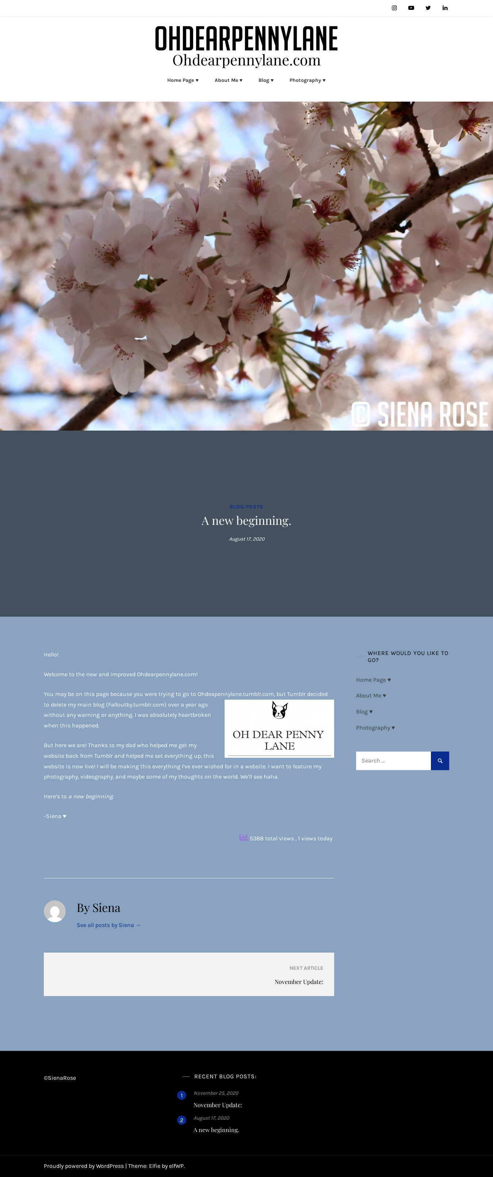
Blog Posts (246, 507)
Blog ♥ (266, 80)
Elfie (154, 1165)
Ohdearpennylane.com (246, 59)
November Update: (218, 1105)
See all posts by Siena (109, 924)
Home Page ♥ (182, 80)
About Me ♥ (228, 80)
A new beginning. (216, 1130)
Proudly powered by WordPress (84, 1165)
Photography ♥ (307, 80)
